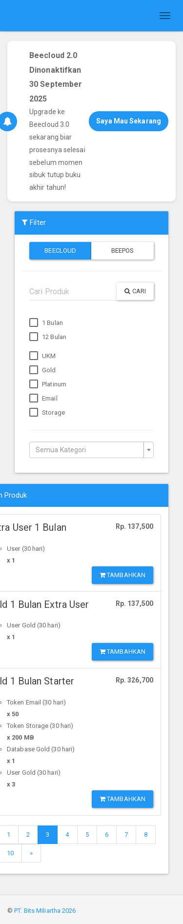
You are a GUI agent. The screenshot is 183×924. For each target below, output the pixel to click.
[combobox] (91, 450)
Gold (42, 370)
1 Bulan (46, 323)
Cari (135, 291)
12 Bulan (47, 337)
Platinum (47, 384)
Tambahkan (122, 575)
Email (43, 398)
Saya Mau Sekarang (128, 121)
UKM (42, 356)
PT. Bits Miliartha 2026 (45, 910)
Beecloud (60, 250)
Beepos (122, 250)
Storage (47, 413)
